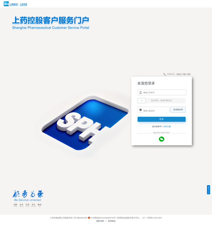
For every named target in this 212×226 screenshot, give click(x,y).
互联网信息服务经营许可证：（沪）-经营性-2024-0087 (139, 218)
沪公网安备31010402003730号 (103, 218)
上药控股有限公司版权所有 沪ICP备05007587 (69, 218)
